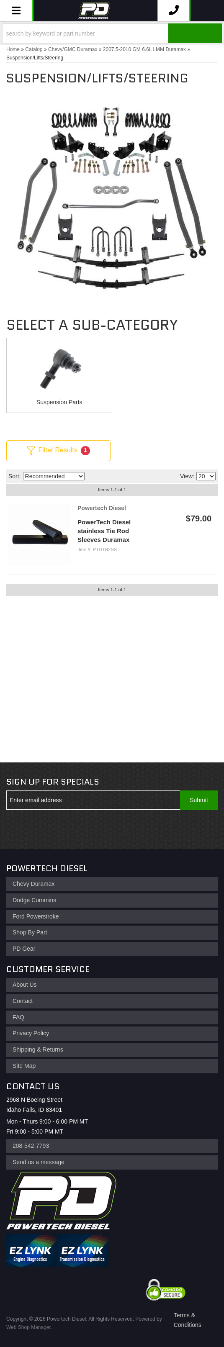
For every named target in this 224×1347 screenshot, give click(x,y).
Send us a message (38, 1162)
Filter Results (58, 450)
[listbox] (54, 476)
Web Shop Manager (28, 1327)
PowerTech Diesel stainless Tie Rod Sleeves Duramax (104, 530)
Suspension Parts (59, 402)
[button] (112, 33)
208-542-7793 (31, 1145)
